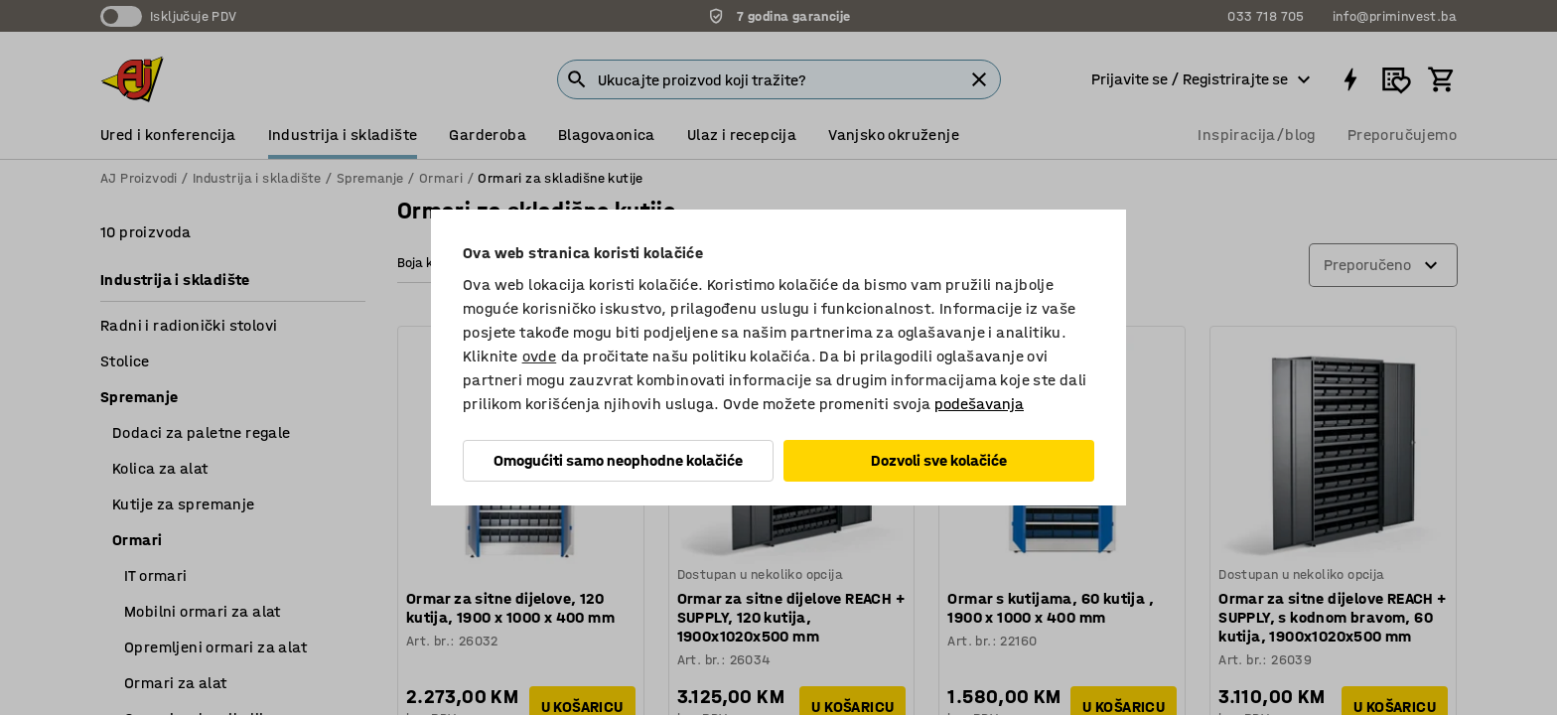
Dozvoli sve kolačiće (939, 460)
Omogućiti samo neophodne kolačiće (618, 460)
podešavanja (979, 403)
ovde (539, 356)
